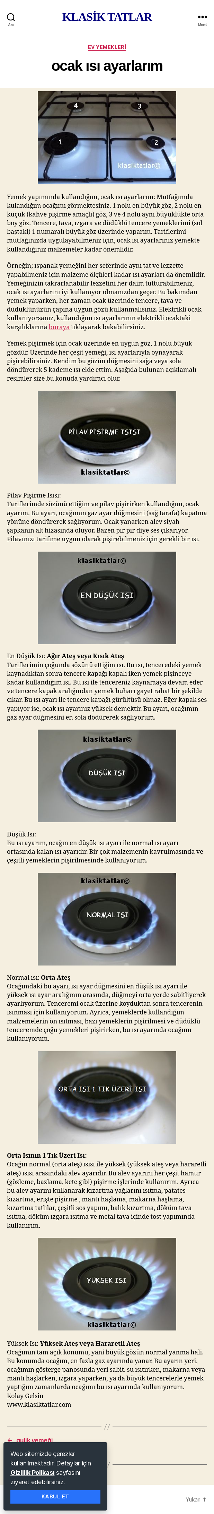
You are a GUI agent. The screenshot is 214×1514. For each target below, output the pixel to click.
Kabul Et (55, 1496)
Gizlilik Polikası (32, 1472)
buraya (59, 327)
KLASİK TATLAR (107, 17)
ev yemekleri (107, 47)
